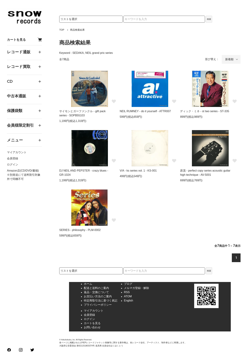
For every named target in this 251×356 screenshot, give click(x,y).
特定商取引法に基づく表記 (100, 300)
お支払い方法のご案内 (98, 296)
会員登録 (12, 158)
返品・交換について (96, 292)
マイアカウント (16, 152)
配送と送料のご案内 (96, 288)
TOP (61, 29)
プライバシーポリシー (98, 304)
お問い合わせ (92, 327)
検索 (209, 19)
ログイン (12, 164)
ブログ (128, 284)
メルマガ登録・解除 (136, 288)
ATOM (128, 296)
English (128, 300)
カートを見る (24, 39)
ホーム (88, 284)
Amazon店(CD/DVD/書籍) (23, 170)
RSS (127, 292)
